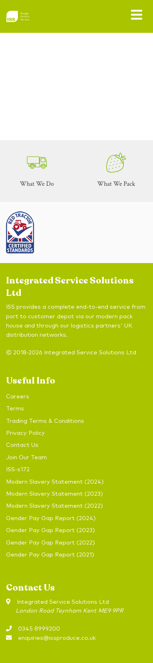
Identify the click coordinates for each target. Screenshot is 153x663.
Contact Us (22, 445)
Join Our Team (26, 457)
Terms (15, 409)
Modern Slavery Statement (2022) (54, 506)
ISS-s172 (18, 469)
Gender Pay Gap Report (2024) (51, 518)
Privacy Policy (25, 433)
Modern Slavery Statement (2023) (54, 494)
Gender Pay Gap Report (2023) (50, 530)
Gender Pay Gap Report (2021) (50, 555)
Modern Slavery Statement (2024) (55, 482)
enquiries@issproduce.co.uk (57, 638)
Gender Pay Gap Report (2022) (50, 543)
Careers (17, 397)
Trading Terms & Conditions (45, 421)
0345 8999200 (39, 629)
